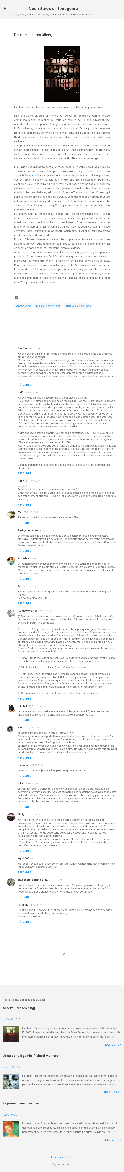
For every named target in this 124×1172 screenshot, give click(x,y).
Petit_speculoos (28, 530)
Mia (20, 512)
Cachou (23, 348)
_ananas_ (24, 904)
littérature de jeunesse (78, 305)
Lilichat (22, 706)
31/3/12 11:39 (31, 783)
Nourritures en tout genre (53, 8)
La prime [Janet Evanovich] (23, 1103)
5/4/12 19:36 (37, 904)
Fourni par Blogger (62, 1157)
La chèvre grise (27, 611)
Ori (20, 586)
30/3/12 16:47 (32, 481)
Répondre (24, 384)
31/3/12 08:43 (36, 765)
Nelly (21, 814)
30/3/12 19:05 (46, 611)
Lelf (20, 392)
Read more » (112, 1044)
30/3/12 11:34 (31, 392)
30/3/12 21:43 (32, 727)
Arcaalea (23, 558)
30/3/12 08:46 (36, 348)
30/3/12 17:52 (37, 558)
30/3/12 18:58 (30, 586)
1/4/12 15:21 (55, 880)
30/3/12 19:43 (36, 706)
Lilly (20, 783)
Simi (20, 727)
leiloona (23, 765)
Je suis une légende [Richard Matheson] (32, 1056)
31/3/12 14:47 (33, 814)
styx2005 (23, 858)
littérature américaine (48, 305)
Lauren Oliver (23, 305)
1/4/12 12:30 (37, 858)
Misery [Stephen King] (19, 1008)
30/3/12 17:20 (47, 530)
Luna (21, 481)
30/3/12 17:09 (31, 512)
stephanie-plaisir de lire (33, 880)
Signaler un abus (62, 1164)
